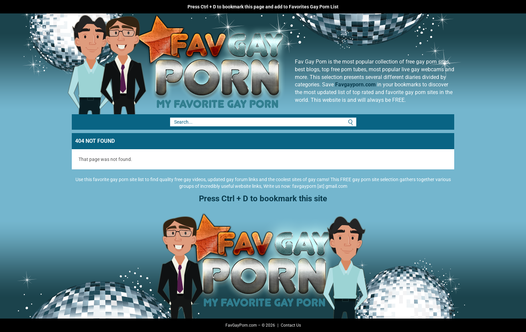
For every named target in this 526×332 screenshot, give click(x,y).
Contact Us (291, 325)
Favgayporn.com (355, 84)
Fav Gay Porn (231, 63)
